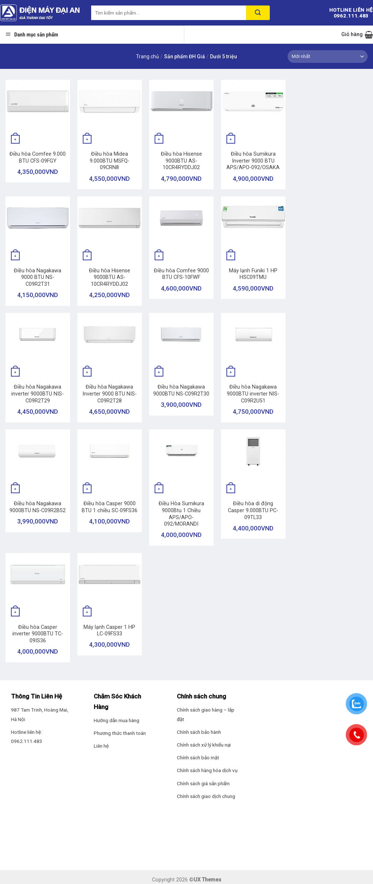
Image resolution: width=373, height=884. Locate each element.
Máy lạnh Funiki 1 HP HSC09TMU (253, 274)
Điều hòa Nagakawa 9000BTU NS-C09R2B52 (37, 507)
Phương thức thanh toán (120, 733)
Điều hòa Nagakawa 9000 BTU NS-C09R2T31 (37, 277)
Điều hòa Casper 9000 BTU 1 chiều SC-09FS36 (109, 507)
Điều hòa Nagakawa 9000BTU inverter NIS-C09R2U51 (253, 394)
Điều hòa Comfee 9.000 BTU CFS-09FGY (37, 157)
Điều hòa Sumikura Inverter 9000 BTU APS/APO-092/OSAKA (253, 161)
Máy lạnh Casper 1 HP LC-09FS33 (109, 630)
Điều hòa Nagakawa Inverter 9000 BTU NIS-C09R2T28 (109, 394)
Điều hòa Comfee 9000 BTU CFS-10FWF (181, 274)
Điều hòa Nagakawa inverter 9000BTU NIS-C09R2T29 (37, 394)
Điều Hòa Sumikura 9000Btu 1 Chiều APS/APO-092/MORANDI (181, 514)
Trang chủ (147, 56)
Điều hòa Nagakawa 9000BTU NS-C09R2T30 (181, 390)
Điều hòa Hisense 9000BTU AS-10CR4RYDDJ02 (181, 161)
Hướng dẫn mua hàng (116, 720)
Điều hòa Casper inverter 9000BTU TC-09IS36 (37, 634)
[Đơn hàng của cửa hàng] (328, 56)
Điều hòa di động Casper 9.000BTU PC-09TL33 (253, 510)
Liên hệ (101, 746)
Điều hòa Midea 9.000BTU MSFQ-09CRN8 (109, 161)
